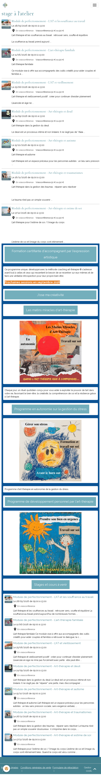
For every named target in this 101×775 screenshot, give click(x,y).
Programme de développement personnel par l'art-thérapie (50, 501)
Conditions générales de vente (35, 767)
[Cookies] (6, 768)
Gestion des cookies (90, 769)
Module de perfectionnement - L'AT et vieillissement (43, 82)
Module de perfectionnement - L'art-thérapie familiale (43, 50)
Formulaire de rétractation (65, 767)
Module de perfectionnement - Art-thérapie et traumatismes (47, 173)
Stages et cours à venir (50, 584)
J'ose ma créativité (50, 295)
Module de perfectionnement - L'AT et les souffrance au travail (49, 21)
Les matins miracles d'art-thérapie (50, 310)
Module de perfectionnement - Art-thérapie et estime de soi (47, 208)
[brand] (5, 5)
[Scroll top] (95, 769)
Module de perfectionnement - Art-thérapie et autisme (44, 140)
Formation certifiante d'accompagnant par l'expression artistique (50, 254)
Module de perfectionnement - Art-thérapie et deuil (42, 111)
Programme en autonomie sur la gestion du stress (50, 409)
